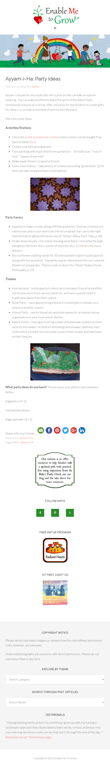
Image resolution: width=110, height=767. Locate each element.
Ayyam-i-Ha (26, 437)
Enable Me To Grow (55, 15)
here (32, 142)
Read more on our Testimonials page (28, 737)
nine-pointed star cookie (42, 137)
